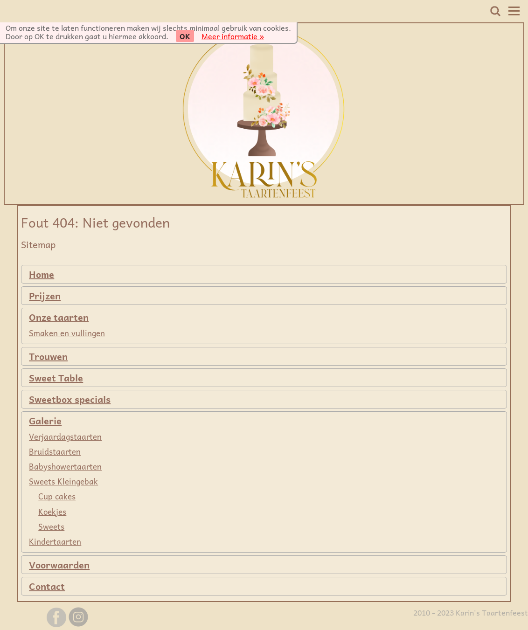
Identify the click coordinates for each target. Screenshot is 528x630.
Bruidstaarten (55, 451)
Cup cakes (57, 496)
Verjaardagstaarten (65, 436)
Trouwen (48, 356)
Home (41, 274)
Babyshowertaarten (65, 466)
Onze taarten (59, 317)
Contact (47, 586)
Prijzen (45, 295)
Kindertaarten (55, 541)
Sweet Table (56, 377)
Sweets (51, 526)
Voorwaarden (59, 564)
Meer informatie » (232, 36)
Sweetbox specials (70, 399)
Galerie (45, 420)
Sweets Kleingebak (63, 481)
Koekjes (52, 511)
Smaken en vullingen (67, 332)
